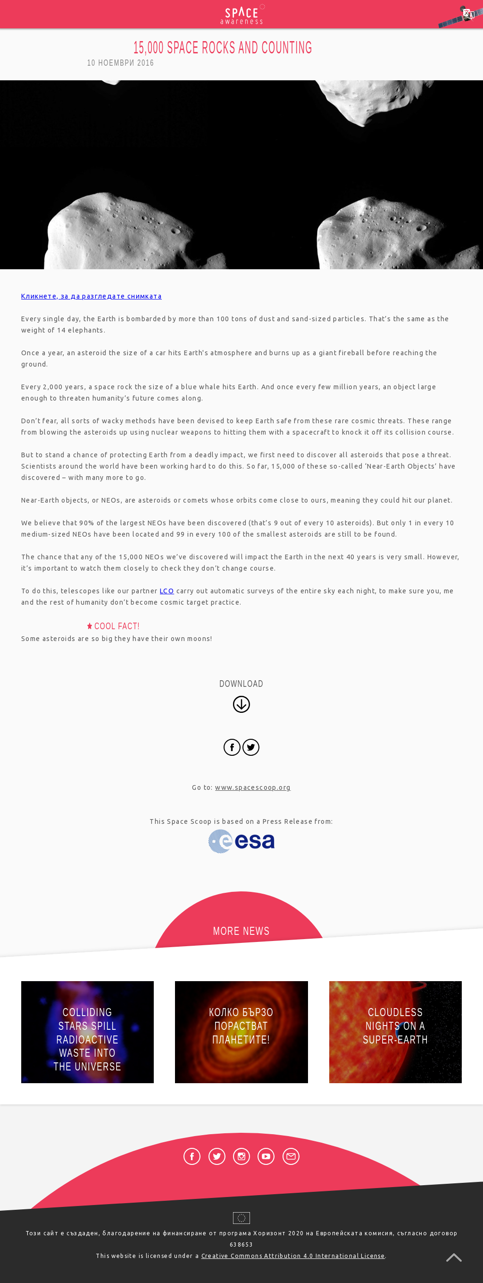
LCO (167, 591)
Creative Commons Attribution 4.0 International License (293, 1256)
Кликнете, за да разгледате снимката (91, 296)
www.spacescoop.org (253, 787)
